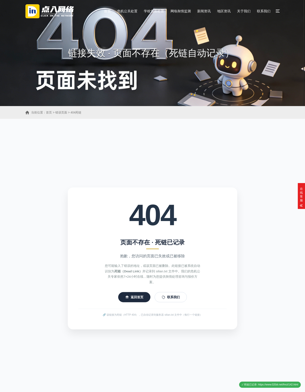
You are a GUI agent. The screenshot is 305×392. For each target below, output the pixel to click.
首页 (107, 11)
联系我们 (263, 11)
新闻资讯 (204, 11)
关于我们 (244, 11)
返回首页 (134, 300)
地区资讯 (224, 11)
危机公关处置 (127, 11)
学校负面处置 (154, 11)
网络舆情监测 (181, 11)
